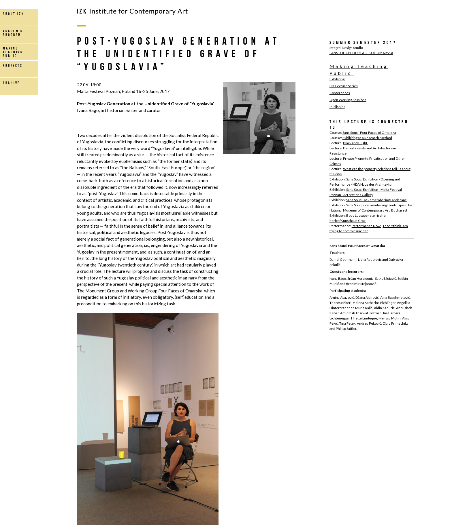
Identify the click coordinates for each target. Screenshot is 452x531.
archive (11, 83)
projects (13, 65)
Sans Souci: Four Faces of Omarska (369, 132)
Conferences (339, 93)
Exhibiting (336, 79)
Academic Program (13, 33)
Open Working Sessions (347, 100)
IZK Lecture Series (343, 86)
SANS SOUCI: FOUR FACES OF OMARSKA (361, 53)
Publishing (337, 106)
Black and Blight (355, 143)
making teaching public (13, 52)
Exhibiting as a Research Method (367, 138)
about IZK (13, 14)
